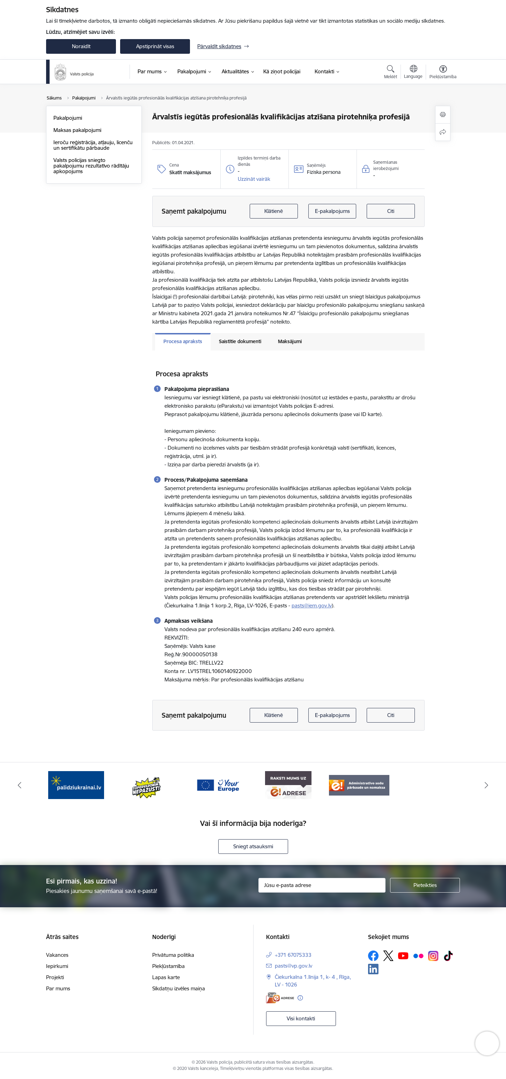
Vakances (57, 955)
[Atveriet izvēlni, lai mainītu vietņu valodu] (413, 73)
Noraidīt (81, 46)
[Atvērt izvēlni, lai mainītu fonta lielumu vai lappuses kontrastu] (443, 73)
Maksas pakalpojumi (77, 130)
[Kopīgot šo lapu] (442, 132)
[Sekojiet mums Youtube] (403, 955)
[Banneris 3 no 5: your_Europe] (218, 784)
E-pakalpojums (332, 211)
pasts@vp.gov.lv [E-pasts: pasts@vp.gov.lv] (293, 965)
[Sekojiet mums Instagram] (433, 956)
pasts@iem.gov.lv (312, 605)
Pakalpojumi (67, 117)
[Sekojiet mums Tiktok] (448, 956)
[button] (254, 179)
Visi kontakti (301, 1018)
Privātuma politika (173, 955)
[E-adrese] (280, 998)
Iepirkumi (57, 966)
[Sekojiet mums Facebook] (373, 956)
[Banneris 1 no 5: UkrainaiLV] (76, 784)
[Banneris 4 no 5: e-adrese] (288, 784)
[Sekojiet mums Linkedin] (373, 969)
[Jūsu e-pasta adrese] (322, 885)
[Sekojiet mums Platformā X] (388, 956)
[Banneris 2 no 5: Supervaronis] (146, 784)
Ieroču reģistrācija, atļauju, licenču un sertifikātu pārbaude (93, 145)
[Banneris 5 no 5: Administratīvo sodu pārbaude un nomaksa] (359, 784)
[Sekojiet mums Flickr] (418, 955)
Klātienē (273, 211)
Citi (390, 211)
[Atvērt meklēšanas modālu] (391, 73)
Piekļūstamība (168, 966)
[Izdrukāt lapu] (442, 114)
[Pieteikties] (425, 885)
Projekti (55, 977)
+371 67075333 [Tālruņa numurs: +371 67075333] (293, 955)
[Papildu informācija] (300, 997)
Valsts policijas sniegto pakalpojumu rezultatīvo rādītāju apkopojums (91, 166)
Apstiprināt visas (155, 46)
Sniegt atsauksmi (253, 846)
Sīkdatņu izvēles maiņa (178, 988)
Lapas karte (166, 977)
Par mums (58, 988)
